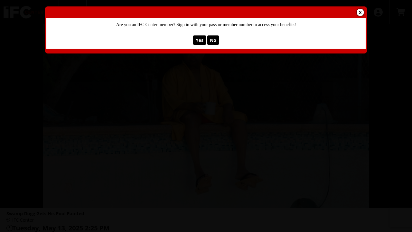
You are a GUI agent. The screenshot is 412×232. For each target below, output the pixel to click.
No (213, 40)
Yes (199, 40)
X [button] (360, 12)
